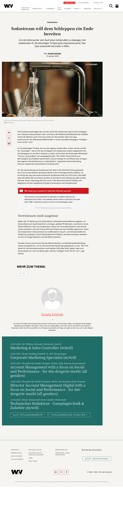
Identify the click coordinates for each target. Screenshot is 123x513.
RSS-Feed (33, 461)
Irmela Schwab (54, 53)
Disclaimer (16, 456)
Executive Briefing (26, 8)
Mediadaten (61, 450)
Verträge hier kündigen (62, 454)
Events (76, 8)
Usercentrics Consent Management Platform (57, 208)
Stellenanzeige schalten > (69, 414)
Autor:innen (17, 459)
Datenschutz (35, 450)
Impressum (16, 453)
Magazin (87, 8)
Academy (67, 8)
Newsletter (98, 2)
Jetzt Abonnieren (97, 458)
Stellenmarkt (83, 2)
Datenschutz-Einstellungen (36, 454)
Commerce (50, 8)
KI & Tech (59, 8)
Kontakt (15, 450)
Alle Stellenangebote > (29, 414)
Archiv (22, 273)
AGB (31, 458)
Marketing (37, 8)
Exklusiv (97, 8)
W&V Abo (69, 3)
